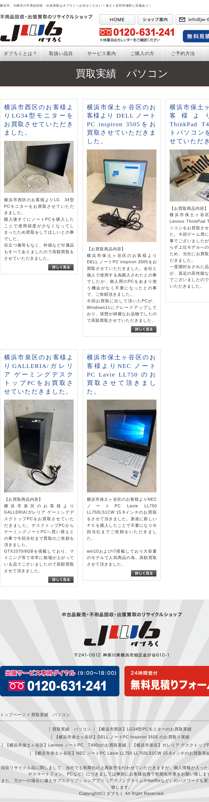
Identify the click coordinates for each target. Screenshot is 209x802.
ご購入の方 (142, 53)
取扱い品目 (61, 53)
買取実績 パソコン (71, 729)
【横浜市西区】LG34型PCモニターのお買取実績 (144, 729)
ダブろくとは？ (20, 53)
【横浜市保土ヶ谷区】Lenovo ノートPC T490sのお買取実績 (65, 745)
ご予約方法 (183, 53)
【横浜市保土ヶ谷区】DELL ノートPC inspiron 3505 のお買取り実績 (122, 737)
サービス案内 (101, 56)
